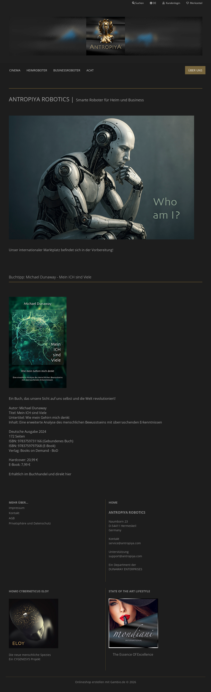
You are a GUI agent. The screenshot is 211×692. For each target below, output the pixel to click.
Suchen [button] (138, 3)
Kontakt (14, 513)
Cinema (14, 70)
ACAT (90, 70)
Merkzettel (194, 3)
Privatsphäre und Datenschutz (30, 523)
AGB (12, 518)
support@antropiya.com (125, 556)
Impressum (16, 508)
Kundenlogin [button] (171, 3)
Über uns (195, 70)
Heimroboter (37, 70)
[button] (153, 3)
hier (68, 474)
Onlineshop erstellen (89, 682)
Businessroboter (66, 70)
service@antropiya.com (125, 543)
